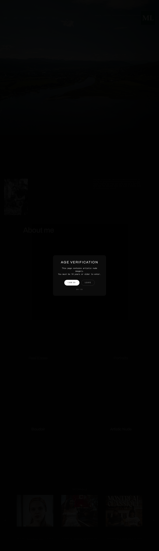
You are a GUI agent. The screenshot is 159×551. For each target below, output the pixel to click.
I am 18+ (72, 283)
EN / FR (79, 289)
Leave (88, 283)
